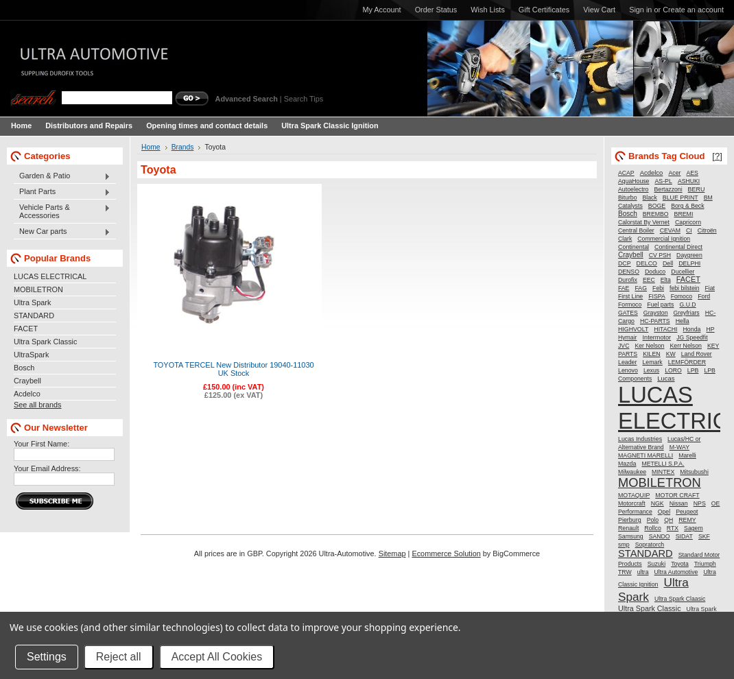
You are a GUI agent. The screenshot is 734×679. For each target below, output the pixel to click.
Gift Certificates (544, 9)
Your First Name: (41, 444)
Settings (47, 657)
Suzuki (656, 563)
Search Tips (303, 99)
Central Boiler (636, 230)
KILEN (651, 353)
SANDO (659, 536)
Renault (628, 528)
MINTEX (663, 471)
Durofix (627, 279)
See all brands (38, 405)
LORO (673, 370)
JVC (623, 345)
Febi (658, 288)
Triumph (705, 563)
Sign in (640, 9)
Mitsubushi (694, 471)
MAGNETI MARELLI (645, 455)
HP (710, 329)
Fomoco (681, 296)
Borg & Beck (687, 205)
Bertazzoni (668, 189)
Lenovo (628, 370)
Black (650, 197)
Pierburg (629, 519)
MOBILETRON (38, 289)
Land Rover (696, 353)
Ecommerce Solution (446, 553)
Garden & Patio (62, 176)
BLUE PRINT (680, 197)
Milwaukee (632, 471)
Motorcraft (632, 503)
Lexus (651, 370)
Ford (704, 296)
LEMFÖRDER (687, 362)
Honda (692, 329)
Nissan (679, 503)
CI (689, 230)
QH (668, 519)
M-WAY (679, 447)
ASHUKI (689, 181)
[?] (717, 156)
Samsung (630, 536)
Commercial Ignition (663, 238)
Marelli (687, 455)
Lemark (652, 362)
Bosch (24, 368)
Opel (664, 511)
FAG (641, 288)
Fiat (710, 288)
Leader (627, 362)
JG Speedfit (691, 337)
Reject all (118, 657)
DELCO (647, 263)
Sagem (693, 528)
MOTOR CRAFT (677, 495)
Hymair (627, 337)
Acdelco (27, 394)
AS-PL (663, 181)
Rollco (652, 528)
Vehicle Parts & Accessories (62, 211)
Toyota (680, 563)
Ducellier (682, 271)
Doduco (655, 271)
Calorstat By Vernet (644, 222)
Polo (653, 519)
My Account (381, 9)
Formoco (629, 304)
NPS (700, 503)
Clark (625, 238)
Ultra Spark (32, 302)
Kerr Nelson (685, 345)
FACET (26, 328)
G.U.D (687, 304)
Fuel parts (660, 304)
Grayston (655, 312)
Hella (682, 321)
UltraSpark (31, 354)
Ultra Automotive (676, 572)
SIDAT (684, 536)
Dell (668, 263)
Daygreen (689, 255)
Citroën (707, 230)
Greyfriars (687, 312)
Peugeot (687, 511)
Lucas (665, 378)
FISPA (656, 296)
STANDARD (34, 315)
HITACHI (665, 329)
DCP (624, 263)
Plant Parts (62, 192)
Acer (674, 172)
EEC (649, 279)
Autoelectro (633, 189)
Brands (182, 147)
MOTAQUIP (634, 495)
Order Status (436, 9)
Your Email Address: (47, 468)
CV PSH (660, 255)
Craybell (27, 381)
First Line (630, 296)
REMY (687, 519)
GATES (628, 312)
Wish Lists (488, 9)
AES (692, 172)
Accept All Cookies (217, 657)
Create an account (693, 9)
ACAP (626, 172)
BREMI (684, 214)
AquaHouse (633, 181)
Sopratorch (650, 544)
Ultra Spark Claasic (679, 598)
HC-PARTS (655, 321)
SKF (704, 536)
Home (151, 147)
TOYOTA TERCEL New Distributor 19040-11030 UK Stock (233, 369)
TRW (625, 572)
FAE (623, 288)
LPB (693, 370)
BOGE (656, 205)
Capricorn (688, 222)
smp (624, 544)
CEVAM (670, 230)
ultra (643, 572)
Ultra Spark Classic (45, 341)
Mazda (627, 463)
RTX (672, 528)
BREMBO (656, 214)
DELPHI (689, 263)
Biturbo (627, 197)
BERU (696, 189)
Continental (633, 246)
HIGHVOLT (633, 329)
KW (671, 353)
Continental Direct (678, 246)
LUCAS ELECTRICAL (50, 276)
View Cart (599, 9)
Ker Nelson (649, 345)
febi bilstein (684, 288)
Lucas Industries (640, 439)
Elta (666, 279)
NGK (657, 503)
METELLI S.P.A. (662, 463)
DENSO (628, 271)
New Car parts (62, 232)
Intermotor (657, 337)
